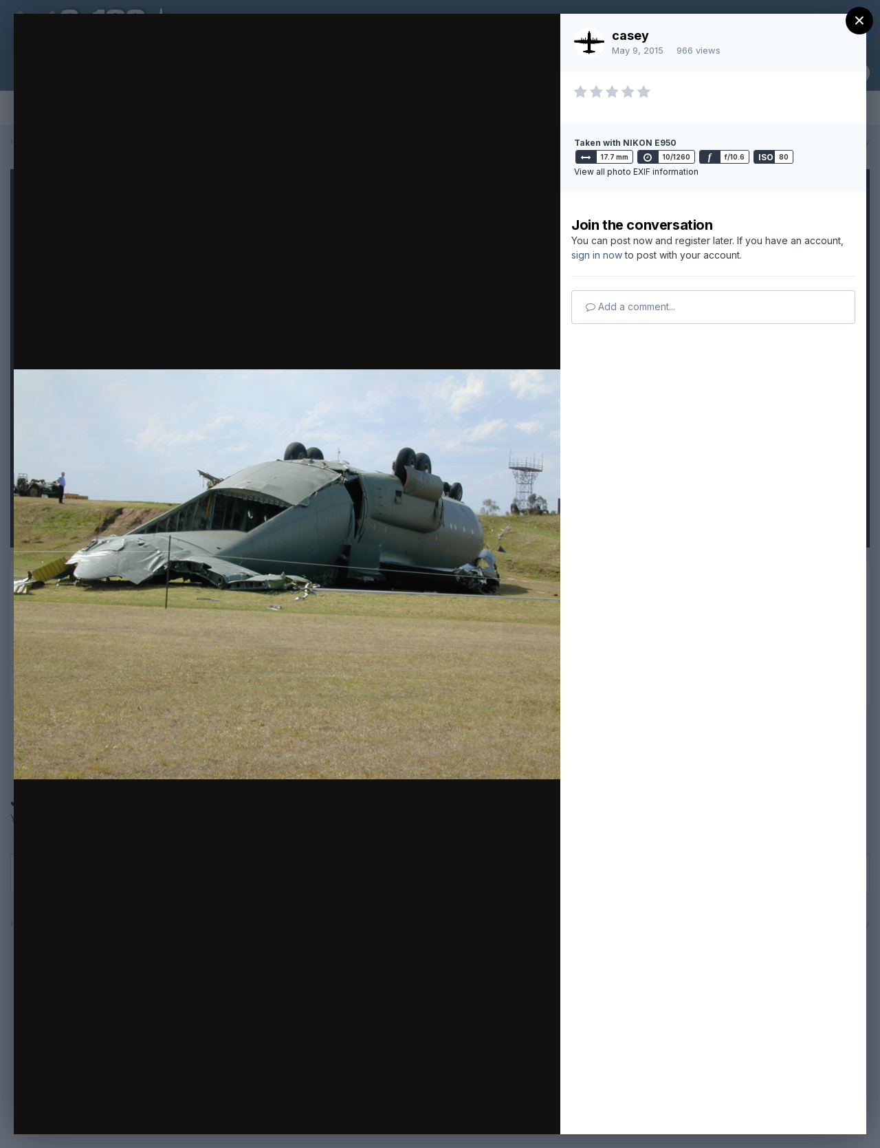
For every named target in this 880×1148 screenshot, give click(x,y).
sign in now (596, 255)
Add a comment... (630, 306)
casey (630, 35)
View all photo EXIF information (636, 171)
